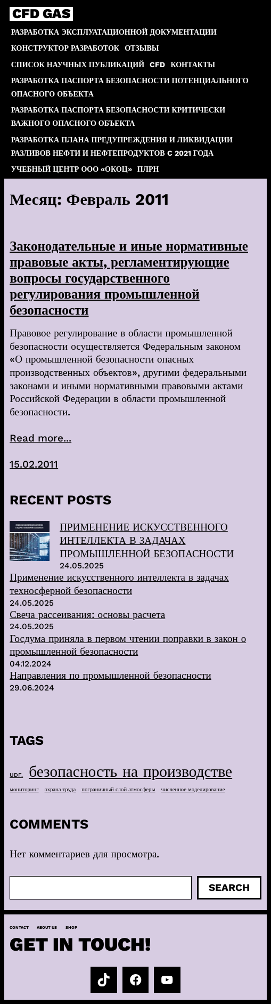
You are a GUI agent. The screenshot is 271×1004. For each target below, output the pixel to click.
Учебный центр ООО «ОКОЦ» (71, 169)
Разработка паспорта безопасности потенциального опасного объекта (130, 87)
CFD (157, 64)
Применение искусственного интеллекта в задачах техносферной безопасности (119, 584)
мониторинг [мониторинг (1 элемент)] (24, 789)
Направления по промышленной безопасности (110, 675)
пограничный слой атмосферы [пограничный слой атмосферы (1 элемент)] (118, 789)
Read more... (40, 438)
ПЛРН (148, 169)
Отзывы (142, 48)
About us (47, 927)
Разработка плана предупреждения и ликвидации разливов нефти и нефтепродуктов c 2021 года (122, 146)
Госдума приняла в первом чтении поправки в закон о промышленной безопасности (128, 645)
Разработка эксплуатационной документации (114, 32)
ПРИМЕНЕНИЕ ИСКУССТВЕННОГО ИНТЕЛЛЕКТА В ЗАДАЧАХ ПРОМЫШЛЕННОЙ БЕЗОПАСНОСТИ (147, 540)
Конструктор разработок (65, 48)
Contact (19, 927)
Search (229, 887)
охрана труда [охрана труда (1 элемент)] (60, 789)
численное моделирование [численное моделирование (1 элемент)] (193, 789)
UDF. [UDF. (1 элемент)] (16, 775)
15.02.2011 (34, 464)
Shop (71, 927)
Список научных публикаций (77, 64)
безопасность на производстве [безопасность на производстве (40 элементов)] (130, 771)
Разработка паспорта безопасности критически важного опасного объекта (118, 116)
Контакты (192, 64)
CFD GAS (41, 13)
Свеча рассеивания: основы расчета (87, 614)
